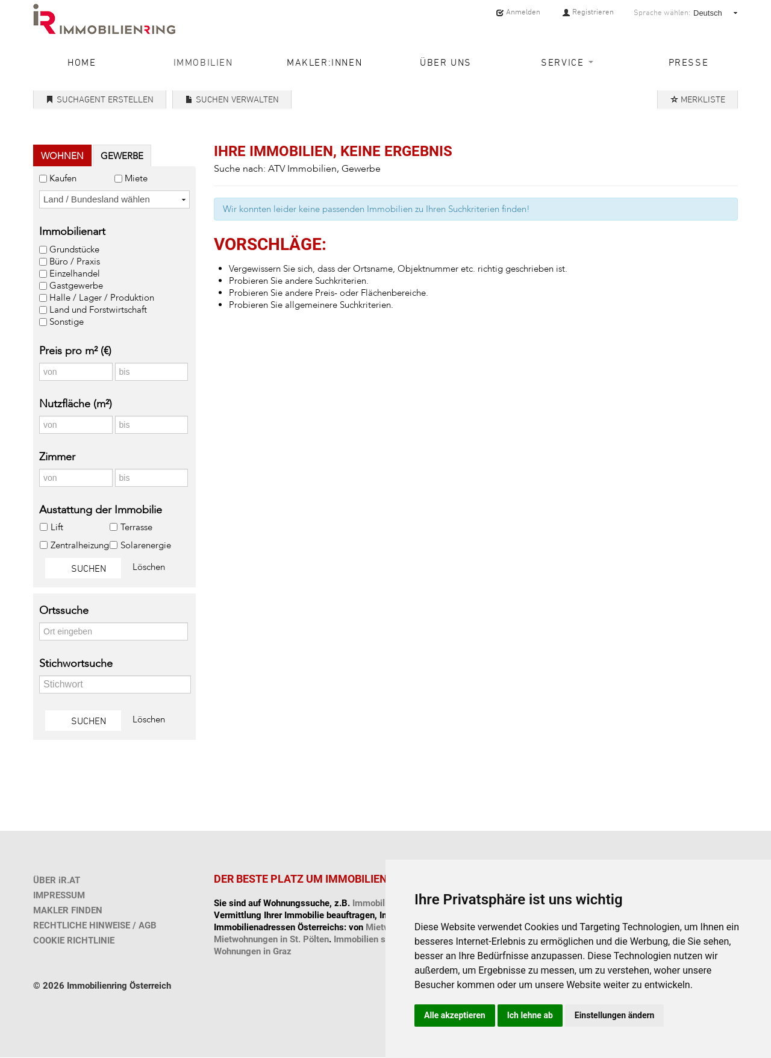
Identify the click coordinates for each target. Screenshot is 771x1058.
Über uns (446, 62)
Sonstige (66, 322)
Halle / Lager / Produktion (101, 298)
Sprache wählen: (662, 12)
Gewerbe (122, 156)
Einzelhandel (74, 274)
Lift (56, 527)
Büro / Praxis (74, 261)
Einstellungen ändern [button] (615, 1015)
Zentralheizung (79, 545)
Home (81, 62)
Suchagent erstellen (100, 99)
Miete (136, 178)
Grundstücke (74, 249)
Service (567, 62)
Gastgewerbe (76, 286)
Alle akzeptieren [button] (454, 1015)
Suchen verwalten (232, 99)
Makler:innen (324, 62)
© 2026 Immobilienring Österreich (102, 985)
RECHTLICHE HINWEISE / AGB (95, 925)
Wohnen (62, 156)
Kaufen (62, 178)
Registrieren (588, 12)
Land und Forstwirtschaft (98, 310)
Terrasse (136, 527)
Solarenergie (145, 545)
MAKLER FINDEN (67, 910)
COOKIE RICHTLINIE (73, 940)
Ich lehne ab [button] (530, 1015)
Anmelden (518, 12)
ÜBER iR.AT (56, 880)
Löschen (149, 567)
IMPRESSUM (59, 895)
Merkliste (697, 99)
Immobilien (203, 62)
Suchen (83, 568)
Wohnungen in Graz (253, 951)
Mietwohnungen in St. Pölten (271, 939)
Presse (689, 62)
